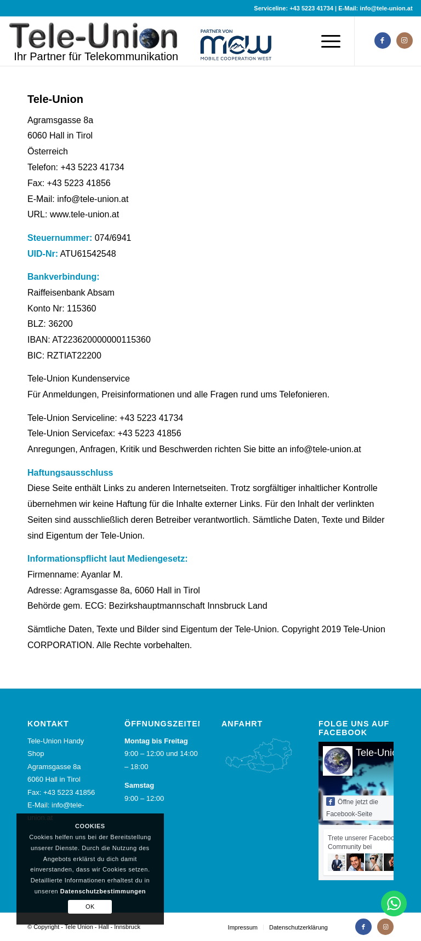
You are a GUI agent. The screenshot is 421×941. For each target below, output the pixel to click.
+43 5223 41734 (311, 8)
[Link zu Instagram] (404, 40)
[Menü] (328, 41)
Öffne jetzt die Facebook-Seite (352, 807)
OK (90, 906)
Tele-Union (379, 752)
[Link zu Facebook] (382, 40)
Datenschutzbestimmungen (103, 891)
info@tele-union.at (386, 8)
